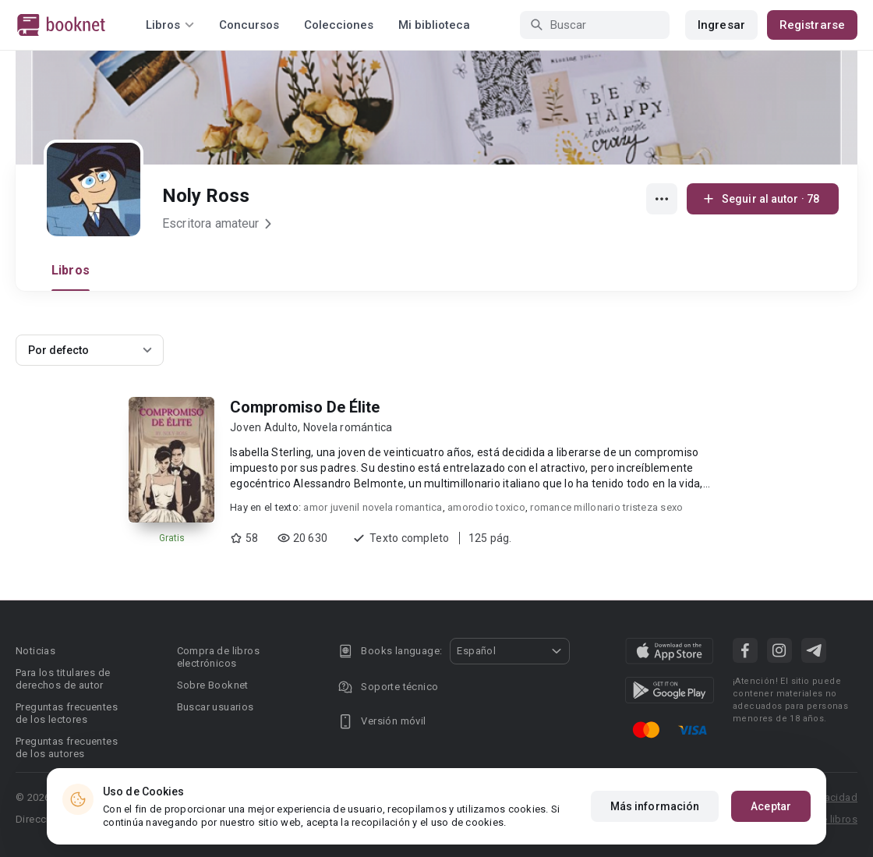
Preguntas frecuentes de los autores (67, 747)
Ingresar (721, 25)
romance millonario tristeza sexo (606, 507)
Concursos (249, 25)
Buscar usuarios (215, 707)
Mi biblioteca (434, 25)
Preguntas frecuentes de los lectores (67, 713)
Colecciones (338, 25)
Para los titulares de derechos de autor (63, 679)
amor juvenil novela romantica (372, 507)
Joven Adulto (264, 427)
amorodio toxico (486, 507)
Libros (70, 270)
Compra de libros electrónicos (218, 657)
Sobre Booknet (213, 685)
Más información (655, 806)
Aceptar (771, 806)
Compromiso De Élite (305, 407)
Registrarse (812, 25)
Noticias (35, 651)
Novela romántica (348, 427)
